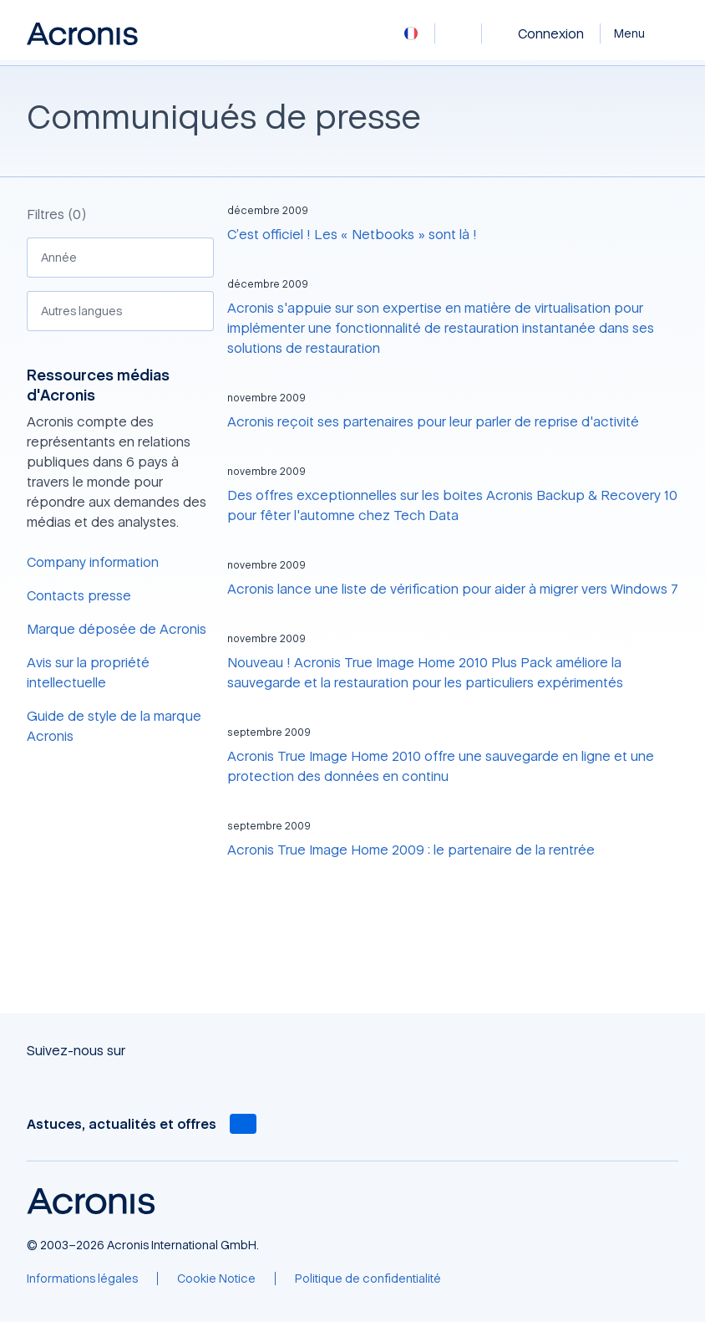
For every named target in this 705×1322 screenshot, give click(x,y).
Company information (93, 562)
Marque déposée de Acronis (116, 629)
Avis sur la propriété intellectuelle (88, 672)
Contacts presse (79, 595)
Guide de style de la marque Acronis (114, 726)
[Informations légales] (82, 1278)
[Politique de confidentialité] (368, 1278)
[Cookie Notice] (216, 1278)
